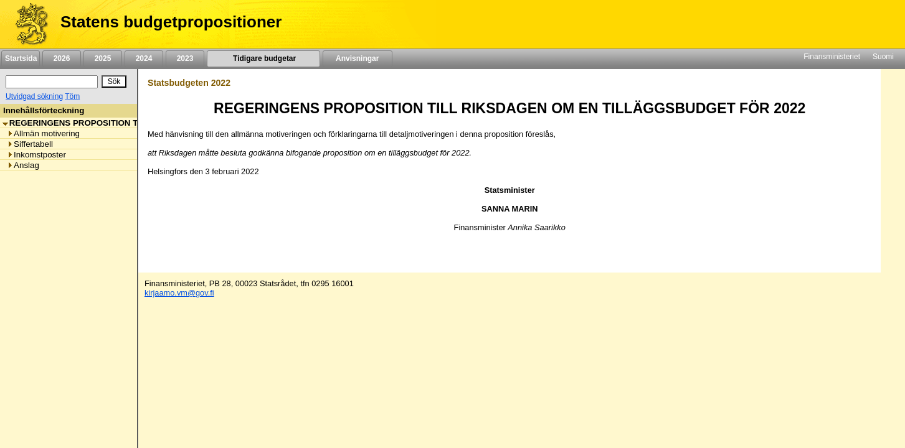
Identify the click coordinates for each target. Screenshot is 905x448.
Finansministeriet (831, 56)
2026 (61, 58)
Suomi (883, 56)
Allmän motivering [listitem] (43, 133)
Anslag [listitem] (23, 165)
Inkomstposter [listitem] (36, 154)
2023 (185, 58)
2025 (102, 58)
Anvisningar (357, 58)
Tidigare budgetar (263, 58)
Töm (72, 96)
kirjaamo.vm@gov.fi (179, 292)
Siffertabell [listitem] (30, 144)
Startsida (20, 58)
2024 (143, 58)
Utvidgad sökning (34, 96)
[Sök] (52, 81)
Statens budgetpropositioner (171, 21)
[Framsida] (27, 24)
